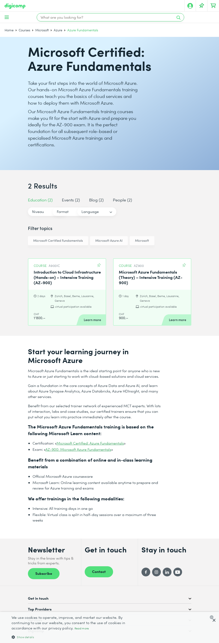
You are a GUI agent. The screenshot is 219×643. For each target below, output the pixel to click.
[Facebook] (145, 572)
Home (9, 30)
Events (71, 200)
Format (83, 211)
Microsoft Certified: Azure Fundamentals (90, 443)
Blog (96, 200)
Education (40, 200)
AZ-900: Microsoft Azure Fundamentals (78, 449)
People (122, 200)
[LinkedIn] (167, 572)
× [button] (214, 620)
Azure (58, 30)
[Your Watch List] (201, 6)
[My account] (190, 6)
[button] (74, 637)
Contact (99, 571)
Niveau (38, 211)
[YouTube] (177, 572)
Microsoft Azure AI (109, 240)
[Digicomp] (15, 6)
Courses (24, 30)
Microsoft (42, 30)
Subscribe (43, 573)
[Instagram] (156, 572)
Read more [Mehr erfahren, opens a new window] (82, 628)
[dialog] (109, 627)
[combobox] (213, 617)
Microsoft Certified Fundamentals (58, 240)
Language (130, 211)
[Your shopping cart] (213, 6)
